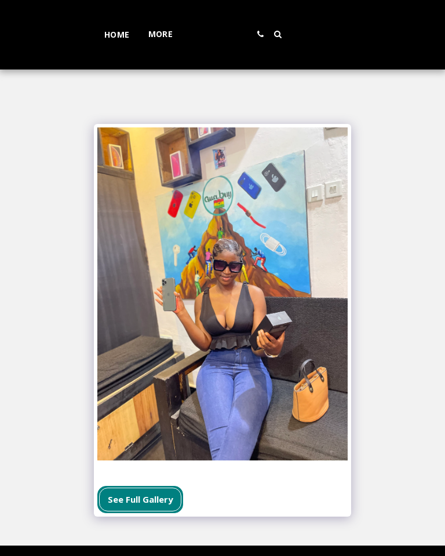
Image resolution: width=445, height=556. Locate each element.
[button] (294, 34)
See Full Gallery (140, 499)
